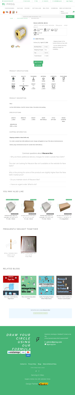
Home (11, 18)
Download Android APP (7, 1)
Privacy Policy (32, 364)
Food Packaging (9, 8)
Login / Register (69, 1)
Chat (36, 1)
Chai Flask (20, 8)
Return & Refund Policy (49, 364)
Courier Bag (54, 8)
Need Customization (65, 8)
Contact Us (45, 1)
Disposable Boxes (22, 18)
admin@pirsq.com (57, 1)
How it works (26, 1)
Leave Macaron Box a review (40, 313)
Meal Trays (46, 8)
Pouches (27, 8)
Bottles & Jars (37, 8)
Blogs (39, 364)
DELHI (64, 12)
